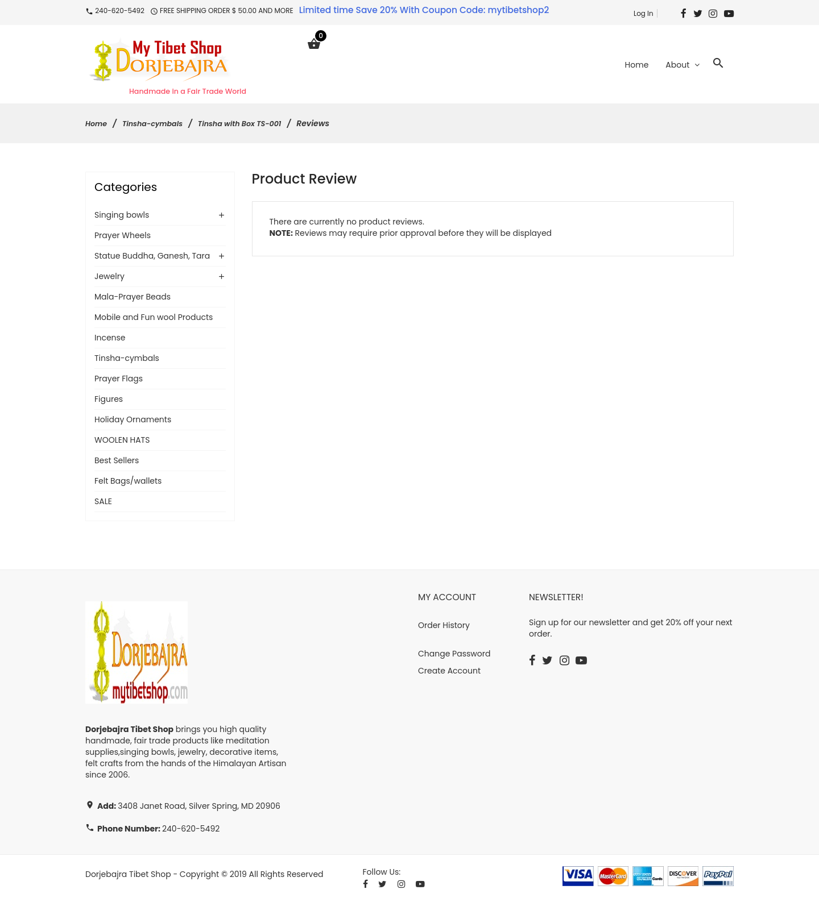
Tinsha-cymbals (158, 124)
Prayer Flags (118, 379)
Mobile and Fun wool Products (153, 318)
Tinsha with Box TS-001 (253, 124)
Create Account (449, 671)
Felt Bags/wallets (128, 482)
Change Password (454, 654)
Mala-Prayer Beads (132, 298)
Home (97, 124)
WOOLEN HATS (122, 441)
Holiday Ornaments (132, 420)
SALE (103, 502)
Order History (444, 626)
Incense (110, 338)
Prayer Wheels (122, 236)
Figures (108, 400)
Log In (643, 13)
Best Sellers (116, 461)
